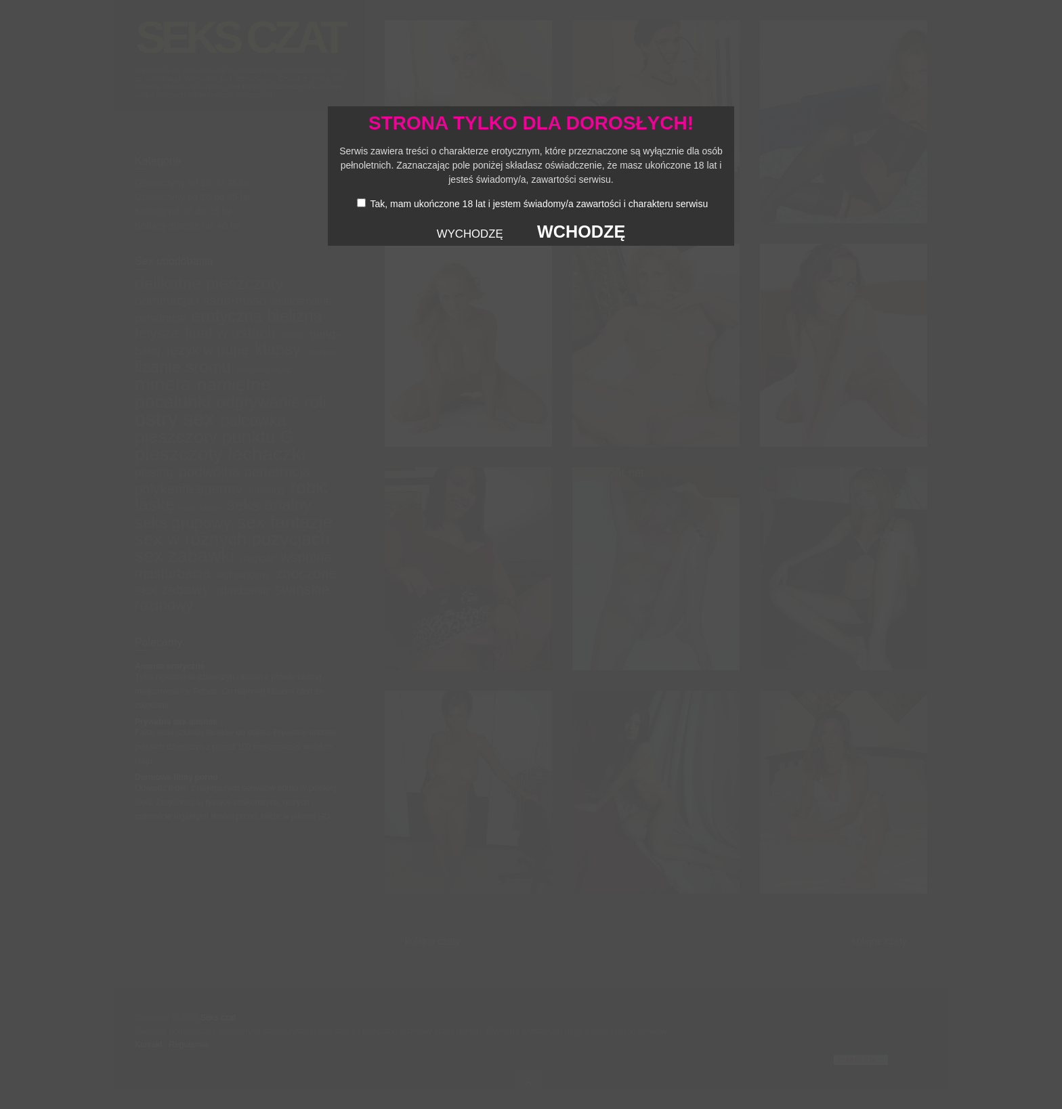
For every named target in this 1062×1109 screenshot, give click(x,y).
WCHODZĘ (581, 231)
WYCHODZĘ (470, 233)
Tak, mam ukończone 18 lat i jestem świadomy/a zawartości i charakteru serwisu (539, 203)
